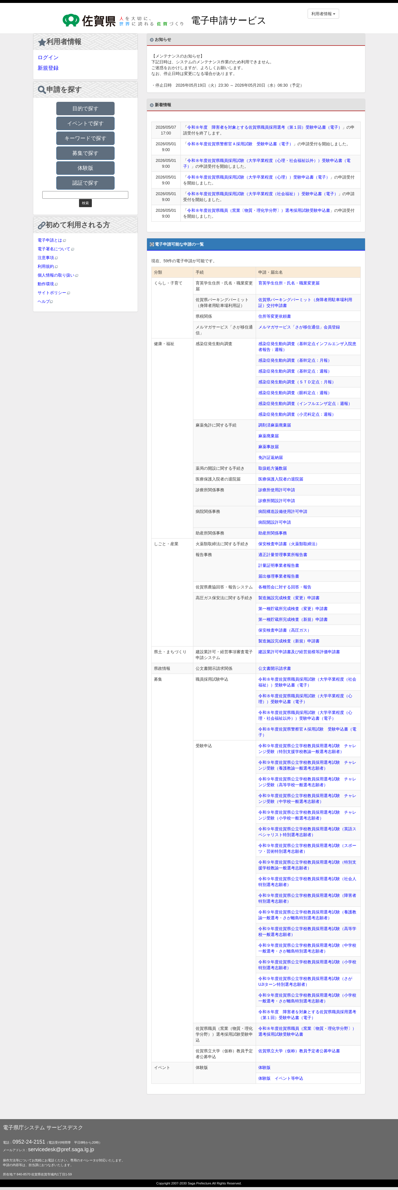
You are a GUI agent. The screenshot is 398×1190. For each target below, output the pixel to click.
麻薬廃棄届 (268, 436)
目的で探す (85, 108)
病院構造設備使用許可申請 (282, 511)
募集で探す (85, 153)
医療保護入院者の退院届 (280, 479)
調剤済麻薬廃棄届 (274, 425)
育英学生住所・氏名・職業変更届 (289, 283)
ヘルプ (45, 301)
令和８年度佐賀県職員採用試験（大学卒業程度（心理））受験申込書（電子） (258, 177)
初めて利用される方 (74, 225)
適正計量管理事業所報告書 (282, 554)
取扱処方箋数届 (272, 468)
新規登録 (48, 68)
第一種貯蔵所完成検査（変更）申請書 (293, 608)
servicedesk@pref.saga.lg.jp (61, 1149)
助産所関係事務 (272, 533)
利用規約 (48, 266)
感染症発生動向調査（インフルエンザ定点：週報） (305, 403)
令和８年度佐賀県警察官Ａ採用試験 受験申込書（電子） (240, 143)
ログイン (48, 57)
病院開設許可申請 (274, 522)
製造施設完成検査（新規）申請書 (289, 641)
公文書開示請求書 (274, 668)
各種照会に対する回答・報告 (284, 587)
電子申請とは (52, 240)
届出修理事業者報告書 (278, 576)
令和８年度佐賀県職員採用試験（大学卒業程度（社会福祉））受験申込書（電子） (262, 193)
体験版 (85, 168)
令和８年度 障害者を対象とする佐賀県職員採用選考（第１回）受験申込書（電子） (264, 127)
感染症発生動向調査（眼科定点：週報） (295, 392)
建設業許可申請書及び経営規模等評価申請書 (299, 651)
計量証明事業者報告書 (278, 565)
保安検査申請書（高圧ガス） (284, 630)
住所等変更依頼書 (274, 316)
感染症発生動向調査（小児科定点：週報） (297, 414)
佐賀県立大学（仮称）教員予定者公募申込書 (299, 1051)
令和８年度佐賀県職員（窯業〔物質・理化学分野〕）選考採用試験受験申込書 (258, 210)
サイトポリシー (54, 292)
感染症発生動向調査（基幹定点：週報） (295, 371)
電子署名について (56, 249)
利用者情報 (59, 42)
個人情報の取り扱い (58, 275)
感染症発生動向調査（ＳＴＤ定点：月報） (297, 382)
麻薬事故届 (268, 446)
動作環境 (48, 284)
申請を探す (60, 89)
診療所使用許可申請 (276, 489)
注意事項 (48, 257)
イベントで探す (85, 123)
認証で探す (85, 183)
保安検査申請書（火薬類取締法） (289, 543)
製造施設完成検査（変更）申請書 (289, 597)
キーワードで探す (85, 138)
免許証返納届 (270, 457)
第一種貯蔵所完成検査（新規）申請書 (293, 619)
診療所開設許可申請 (276, 500)
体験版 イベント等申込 (280, 1078)
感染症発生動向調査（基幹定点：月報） (295, 360)
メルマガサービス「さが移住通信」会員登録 (299, 327)
